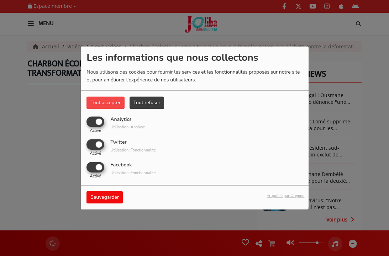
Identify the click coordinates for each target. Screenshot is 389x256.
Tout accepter (105, 102)
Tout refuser (147, 102)
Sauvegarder (104, 197)
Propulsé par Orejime (285, 196)
